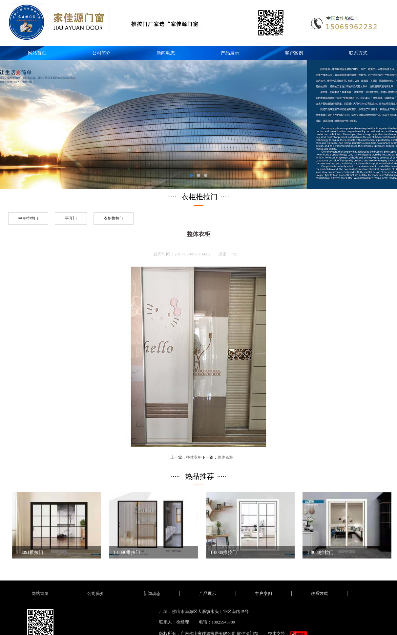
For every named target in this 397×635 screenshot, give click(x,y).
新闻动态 (166, 53)
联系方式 (358, 53)
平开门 (71, 218)
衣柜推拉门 (113, 218)
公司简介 (101, 53)
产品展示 (230, 53)
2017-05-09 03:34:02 (193, 254)
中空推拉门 (28, 218)
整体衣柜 (194, 457)
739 (234, 254)
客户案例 (294, 53)
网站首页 (37, 53)
